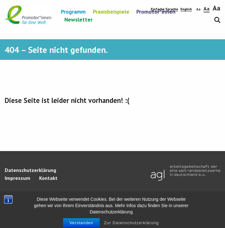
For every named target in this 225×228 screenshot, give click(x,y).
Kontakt (48, 178)
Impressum (17, 178)
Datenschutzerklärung (30, 170)
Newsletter (78, 20)
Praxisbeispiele (111, 12)
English (186, 9)
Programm (73, 12)
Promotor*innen (155, 12)
